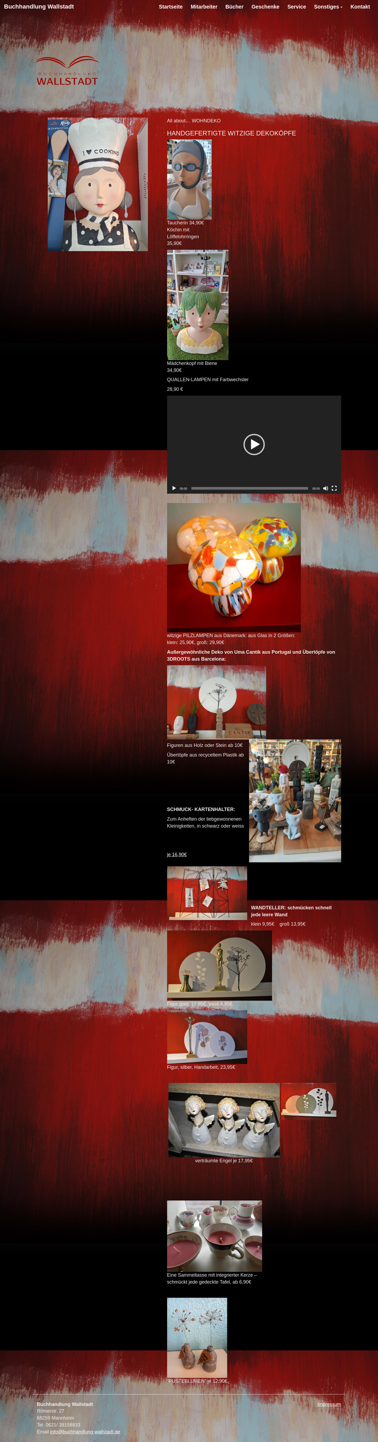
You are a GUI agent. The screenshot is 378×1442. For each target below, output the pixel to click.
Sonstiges (326, 7)
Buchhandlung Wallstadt (39, 6)
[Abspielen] (174, 488)
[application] (254, 445)
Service (297, 7)
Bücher (235, 7)
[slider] (249, 488)
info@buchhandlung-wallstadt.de (85, 1432)
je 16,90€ (177, 854)
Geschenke (265, 7)
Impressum (329, 1404)
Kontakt (360, 7)
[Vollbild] (334, 488)
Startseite (171, 7)
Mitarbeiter (204, 7)
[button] (254, 444)
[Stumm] (325, 488)
